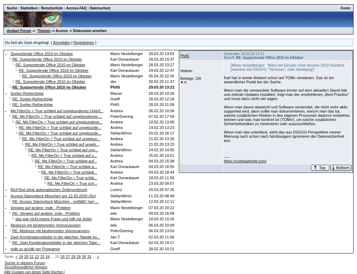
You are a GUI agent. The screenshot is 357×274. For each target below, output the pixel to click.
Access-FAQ (76, 8)
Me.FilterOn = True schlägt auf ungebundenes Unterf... (56, 111)
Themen (44, 31)
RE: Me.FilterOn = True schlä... (70, 178)
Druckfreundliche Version (26, 267)
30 (84, 256)
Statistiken (29, 8)
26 (62, 256)
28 (73, 256)
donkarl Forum (19, 31)
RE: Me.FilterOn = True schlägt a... (67, 167)
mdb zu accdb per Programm (35, 249)
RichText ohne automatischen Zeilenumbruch (48, 190)
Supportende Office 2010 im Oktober (41, 54)
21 (32, 256)
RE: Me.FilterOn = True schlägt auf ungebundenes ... (57, 116)
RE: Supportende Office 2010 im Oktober (47, 59)
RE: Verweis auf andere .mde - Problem (46, 213)
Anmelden (61, 42)
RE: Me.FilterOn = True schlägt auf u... (64, 155)
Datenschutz (100, 8)
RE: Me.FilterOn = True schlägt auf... (66, 161)
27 (68, 256)
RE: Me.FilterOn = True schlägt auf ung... (63, 150)
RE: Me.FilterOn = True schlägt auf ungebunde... (60, 127)
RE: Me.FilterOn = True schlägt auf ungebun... (61, 139)
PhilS (184, 56)
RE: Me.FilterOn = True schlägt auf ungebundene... (58, 122)
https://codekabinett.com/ (245, 161)
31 (89, 256)
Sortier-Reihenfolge (27, 93)
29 (78, 256)
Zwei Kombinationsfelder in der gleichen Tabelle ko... (55, 237)
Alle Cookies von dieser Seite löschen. (34, 272)
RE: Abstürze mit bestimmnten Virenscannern (51, 231)
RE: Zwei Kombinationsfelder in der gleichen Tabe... (56, 243)
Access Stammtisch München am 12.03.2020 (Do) (53, 196)
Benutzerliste (52, 8)
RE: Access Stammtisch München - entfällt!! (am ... (55, 201)
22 (37, 256)
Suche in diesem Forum (25, 263)
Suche (12, 8)
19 (21, 256)
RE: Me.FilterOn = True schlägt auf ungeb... (62, 144)
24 (47, 256)
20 (26, 256)
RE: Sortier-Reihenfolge (32, 99)
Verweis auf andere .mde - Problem (40, 208)
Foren (345, 8)
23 (42, 256)
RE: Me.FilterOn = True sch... (72, 183)
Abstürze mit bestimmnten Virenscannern (45, 225)
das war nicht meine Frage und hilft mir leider (53, 219)
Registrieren (83, 42)
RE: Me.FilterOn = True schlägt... (69, 172)
